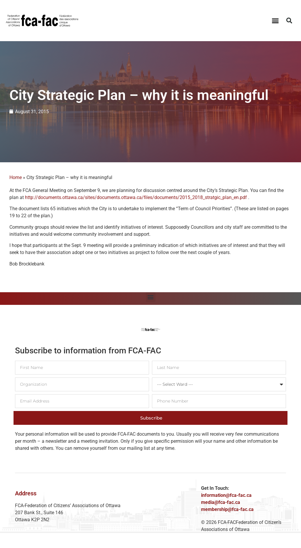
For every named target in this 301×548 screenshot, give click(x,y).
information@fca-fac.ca (226, 495)
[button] (275, 20)
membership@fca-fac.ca (227, 509)
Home (15, 177)
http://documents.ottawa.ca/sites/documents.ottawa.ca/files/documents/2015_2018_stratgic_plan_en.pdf (136, 197)
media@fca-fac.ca (220, 502)
